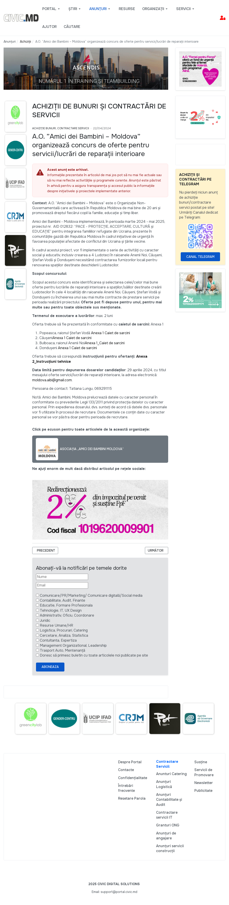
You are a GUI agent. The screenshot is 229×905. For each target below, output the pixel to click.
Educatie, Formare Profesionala (66, 605)
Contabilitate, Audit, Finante (62, 600)
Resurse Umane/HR (56, 625)
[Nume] (62, 577)
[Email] (62, 585)
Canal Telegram (200, 257)
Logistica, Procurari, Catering (64, 630)
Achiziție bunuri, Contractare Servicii (60, 128)
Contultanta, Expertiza (58, 640)
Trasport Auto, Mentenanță (62, 650)
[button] (52, 9)
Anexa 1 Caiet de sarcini (110, 333)
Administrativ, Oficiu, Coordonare (67, 615)
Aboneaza (50, 667)
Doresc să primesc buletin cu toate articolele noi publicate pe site (94, 655)
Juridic (45, 620)
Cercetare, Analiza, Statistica (64, 635)
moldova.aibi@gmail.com (52, 380)
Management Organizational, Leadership (73, 645)
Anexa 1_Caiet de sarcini (105, 343)
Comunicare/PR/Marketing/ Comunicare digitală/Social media (91, 595)
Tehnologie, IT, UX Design (61, 610)
